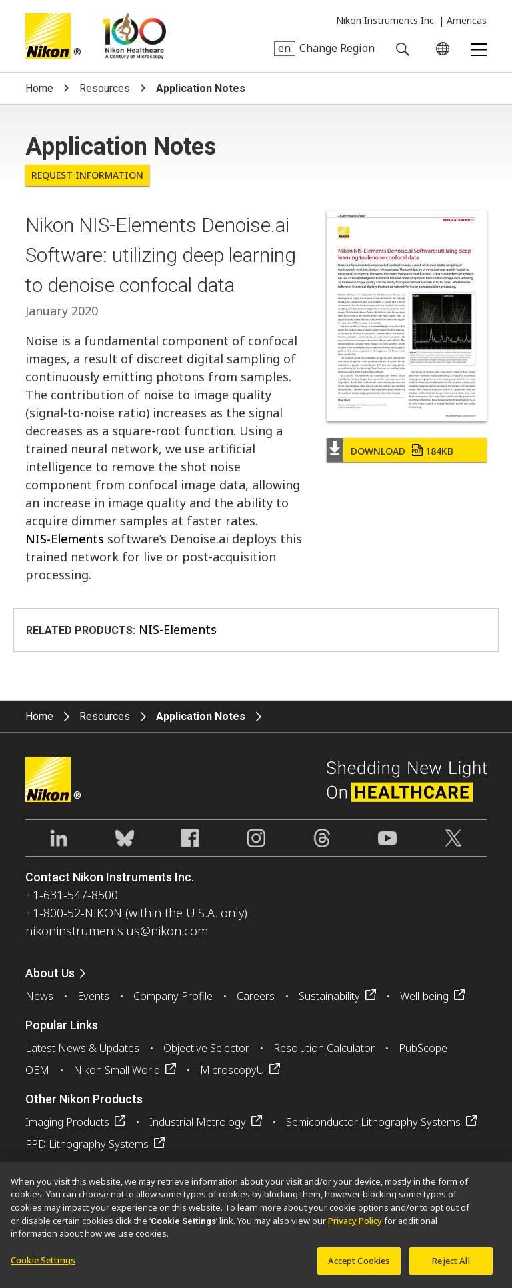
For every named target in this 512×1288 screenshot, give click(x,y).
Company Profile (173, 996)
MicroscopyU (232, 1070)
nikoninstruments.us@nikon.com (116, 931)
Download (402, 451)
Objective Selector (206, 1048)
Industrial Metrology (197, 1122)
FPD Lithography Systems (87, 1144)
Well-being (424, 996)
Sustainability (329, 996)
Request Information (87, 175)
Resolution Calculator (324, 1048)
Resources (104, 88)
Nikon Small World (116, 1070)
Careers (256, 996)
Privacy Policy (355, 1225)
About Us (50, 973)
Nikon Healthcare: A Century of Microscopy (134, 36)
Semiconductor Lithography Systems (373, 1122)
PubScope (423, 1048)
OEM (37, 1070)
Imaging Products (67, 1122)
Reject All (450, 1265)
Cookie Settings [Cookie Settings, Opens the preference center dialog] (43, 1265)
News (39, 996)
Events (93, 996)
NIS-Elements (64, 539)
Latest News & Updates (82, 1048)
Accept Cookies (359, 1265)
